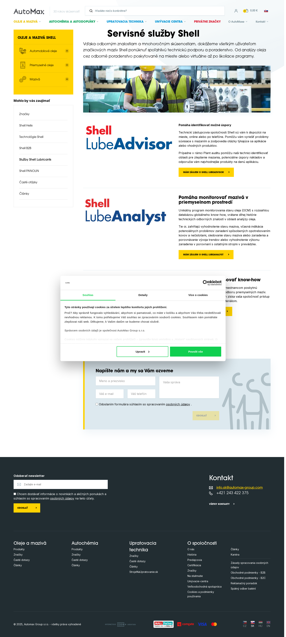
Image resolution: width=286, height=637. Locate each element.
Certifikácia (194, 565)
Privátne (207, 21)
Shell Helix (26, 125)
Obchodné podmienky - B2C (248, 577)
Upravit (143, 351)
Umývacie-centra (197, 581)
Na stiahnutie (195, 575)
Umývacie (169, 21)
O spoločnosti (202, 543)
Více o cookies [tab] (198, 295)
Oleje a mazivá (30, 543)
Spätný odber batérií (243, 588)
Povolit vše (195, 351)
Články (24, 193)
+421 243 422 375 (232, 493)
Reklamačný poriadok (244, 583)
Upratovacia (125, 21)
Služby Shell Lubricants (35, 159)
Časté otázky (28, 182)
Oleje (26, 21)
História (191, 554)
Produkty (19, 549)
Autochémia (72, 21)
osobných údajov (178, 404)
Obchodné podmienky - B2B (248, 572)
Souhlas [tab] (87, 295)
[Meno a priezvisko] (126, 381)
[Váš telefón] (141, 393)
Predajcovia (194, 559)
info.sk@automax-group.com (239, 488)
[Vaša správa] (189, 387)
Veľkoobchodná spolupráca (204, 586)
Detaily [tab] (143, 295)
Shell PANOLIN (29, 171)
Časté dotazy (22, 559)
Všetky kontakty (219, 504)
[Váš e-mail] (110, 393)
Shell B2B (25, 148)
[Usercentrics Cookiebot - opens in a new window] (205, 283)
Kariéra (235, 554)
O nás (190, 549)
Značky (24, 114)
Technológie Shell (31, 137)
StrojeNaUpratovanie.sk (143, 571)
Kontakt (260, 22)
